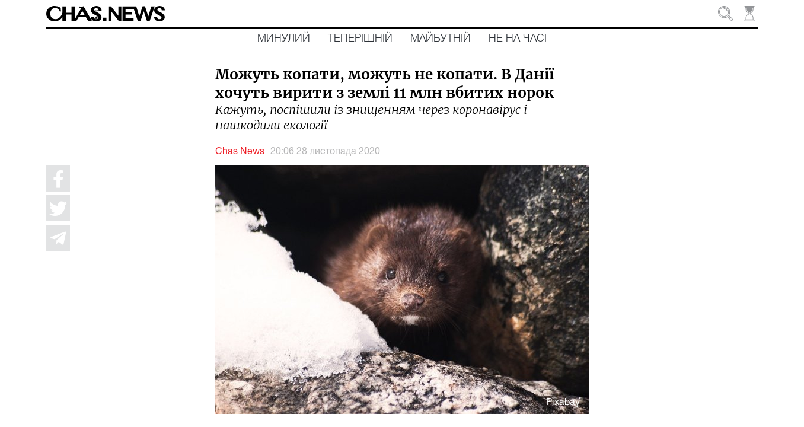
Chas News (239, 152)
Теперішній (360, 38)
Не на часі (518, 38)
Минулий (283, 38)
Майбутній (440, 38)
